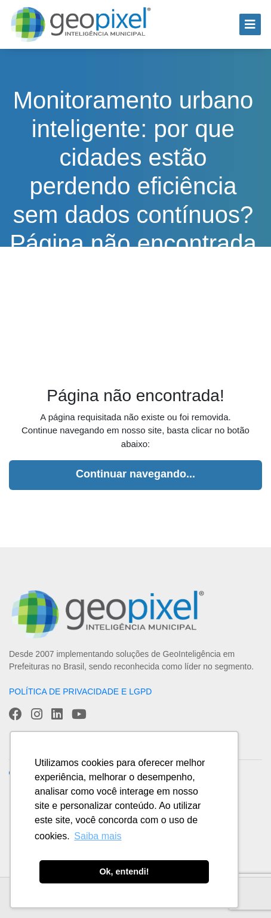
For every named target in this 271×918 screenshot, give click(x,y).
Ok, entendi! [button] (124, 871)
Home (66, 297)
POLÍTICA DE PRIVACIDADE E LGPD (80, 691)
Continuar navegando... (135, 474)
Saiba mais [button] (97, 836)
